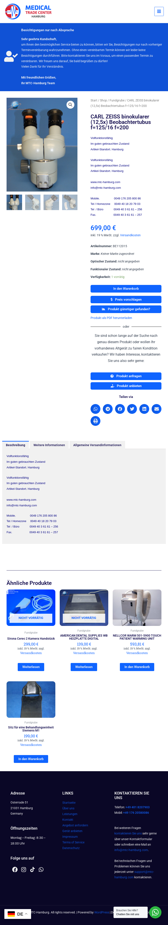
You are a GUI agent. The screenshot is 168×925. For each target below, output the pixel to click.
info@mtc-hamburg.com (131, 850)
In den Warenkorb (126, 289)
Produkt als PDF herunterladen (111, 318)
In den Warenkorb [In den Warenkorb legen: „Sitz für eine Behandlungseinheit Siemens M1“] (31, 759)
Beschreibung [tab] (15, 445)
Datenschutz (71, 848)
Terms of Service (73, 842)
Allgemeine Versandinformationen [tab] (97, 445)
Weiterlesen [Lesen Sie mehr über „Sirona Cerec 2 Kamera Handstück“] (31, 667)
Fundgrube (117, 100)
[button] (70, 105)
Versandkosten (130, 235)
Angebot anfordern (75, 825)
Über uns (68, 808)
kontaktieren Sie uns (128, 833)
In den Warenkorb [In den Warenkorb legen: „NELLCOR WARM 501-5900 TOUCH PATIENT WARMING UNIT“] (137, 667)
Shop (103, 100)
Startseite (68, 802)
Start (94, 100)
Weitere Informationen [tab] (49, 445)
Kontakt (67, 819)
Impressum (70, 836)
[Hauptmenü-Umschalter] (159, 11)
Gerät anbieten (72, 831)
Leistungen (69, 814)
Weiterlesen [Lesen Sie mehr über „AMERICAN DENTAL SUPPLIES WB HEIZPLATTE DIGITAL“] (84, 667)
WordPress (101, 912)
